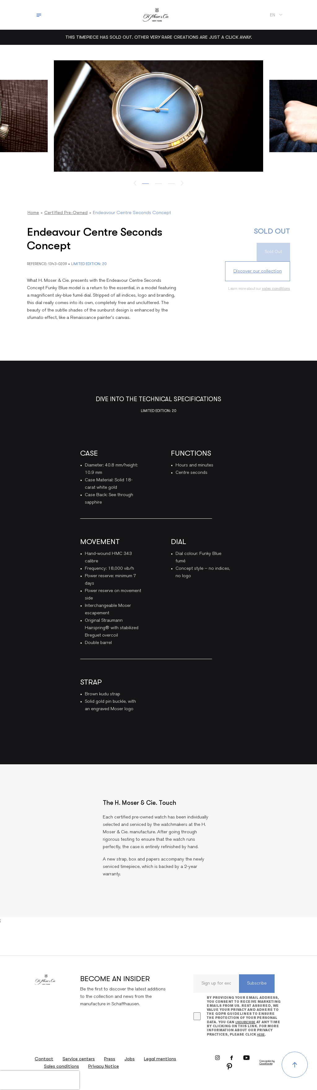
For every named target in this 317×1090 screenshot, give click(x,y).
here (261, 1034)
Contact (44, 1059)
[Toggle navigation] (39, 15)
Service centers (79, 1059)
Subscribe (257, 983)
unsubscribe (245, 1022)
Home (34, 212)
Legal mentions (160, 1059)
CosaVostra (265, 1063)
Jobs (129, 1059)
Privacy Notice (103, 1066)
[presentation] (39, 1080)
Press (109, 1059)
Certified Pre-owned (67, 212)
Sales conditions (61, 1066)
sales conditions (276, 288)
